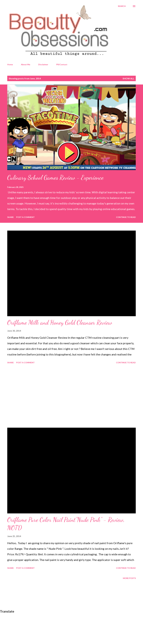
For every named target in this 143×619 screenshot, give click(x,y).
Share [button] (10, 217)
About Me (25, 64)
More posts (129, 578)
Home (10, 64)
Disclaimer (43, 64)
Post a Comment (25, 217)
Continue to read (126, 217)
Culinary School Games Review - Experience (55, 177)
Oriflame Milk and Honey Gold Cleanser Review (59, 322)
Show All (128, 78)
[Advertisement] (71, 396)
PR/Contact (61, 64)
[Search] (122, 6)
